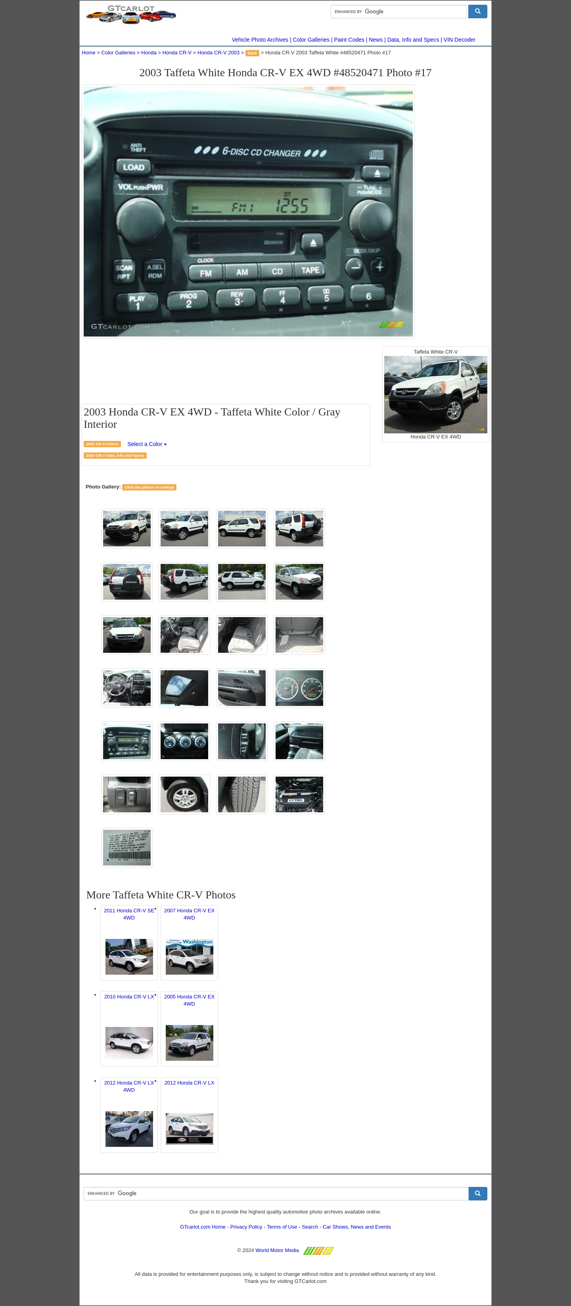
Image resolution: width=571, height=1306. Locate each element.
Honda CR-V (177, 53)
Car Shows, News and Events (357, 1227)
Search (310, 1227)
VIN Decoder (459, 40)
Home (89, 53)
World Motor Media (277, 1250)
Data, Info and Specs (413, 40)
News (376, 40)
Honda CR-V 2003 (218, 53)
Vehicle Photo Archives (260, 40)
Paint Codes (349, 40)
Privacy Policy (246, 1227)
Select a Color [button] (147, 444)
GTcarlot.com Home (203, 1227)
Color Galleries (311, 40)
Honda (148, 53)
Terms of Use (282, 1227)
